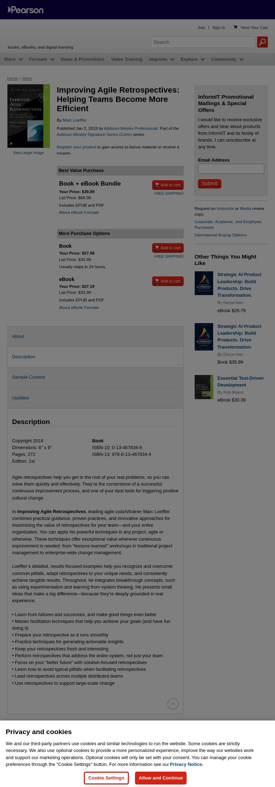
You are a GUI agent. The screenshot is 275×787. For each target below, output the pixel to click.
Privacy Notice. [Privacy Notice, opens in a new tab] (186, 769)
